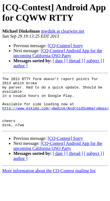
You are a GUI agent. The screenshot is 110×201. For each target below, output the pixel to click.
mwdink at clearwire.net (62, 31)
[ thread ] (74, 60)
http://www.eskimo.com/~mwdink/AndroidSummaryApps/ (55, 114)
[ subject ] (93, 60)
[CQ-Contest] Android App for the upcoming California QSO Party (57, 53)
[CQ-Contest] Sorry (65, 45)
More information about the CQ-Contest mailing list (48, 180)
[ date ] (59, 60)
